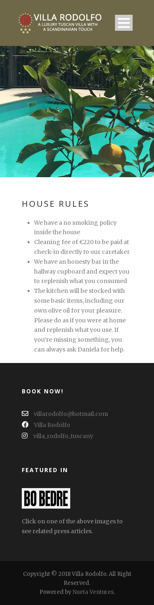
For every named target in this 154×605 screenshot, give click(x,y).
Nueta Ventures (93, 592)
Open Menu (124, 23)
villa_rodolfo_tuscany (57, 436)
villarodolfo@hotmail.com (65, 414)
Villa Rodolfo (46, 425)
